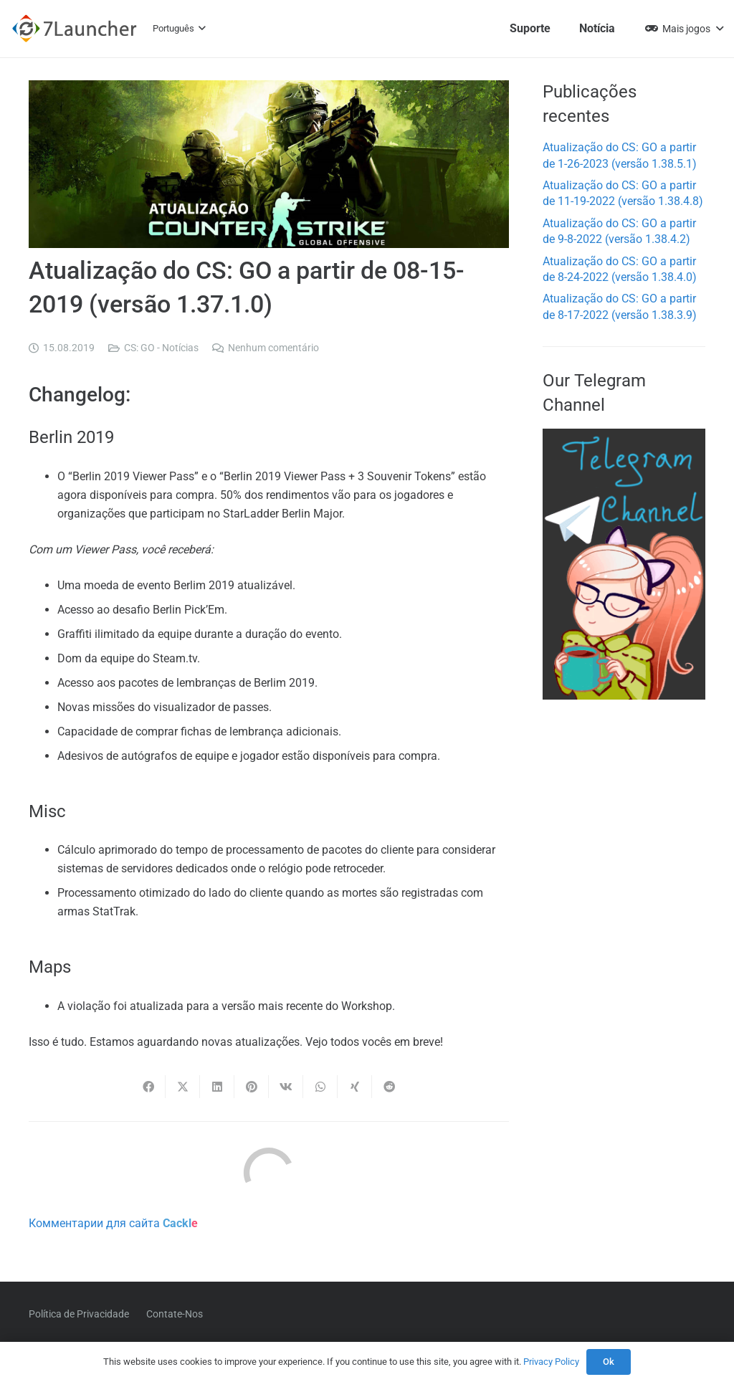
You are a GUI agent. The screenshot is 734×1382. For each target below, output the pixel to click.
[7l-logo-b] (74, 28)
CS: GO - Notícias (161, 348)
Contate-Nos (174, 1314)
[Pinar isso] (251, 1086)
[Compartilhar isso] (148, 1086)
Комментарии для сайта (113, 1223)
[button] (179, 28)
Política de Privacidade (79, 1314)
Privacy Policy (551, 1361)
